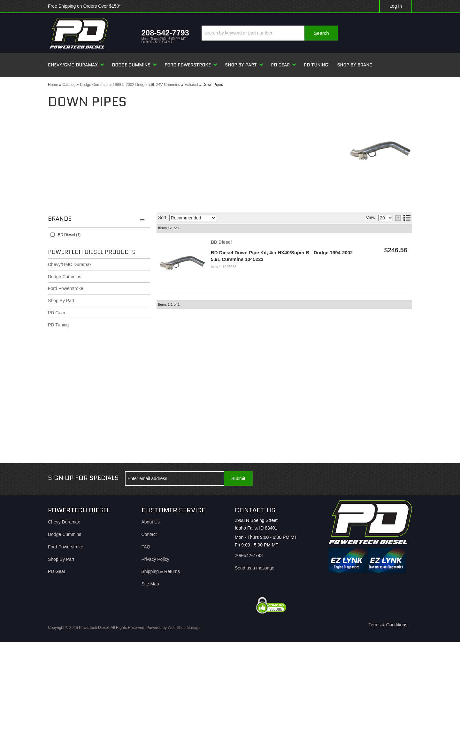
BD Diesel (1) (69, 235)
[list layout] (406, 218)
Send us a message (254, 567)
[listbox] (192, 218)
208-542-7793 (249, 555)
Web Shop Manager (185, 627)
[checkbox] (52, 235)
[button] (269, 33)
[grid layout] (398, 218)
